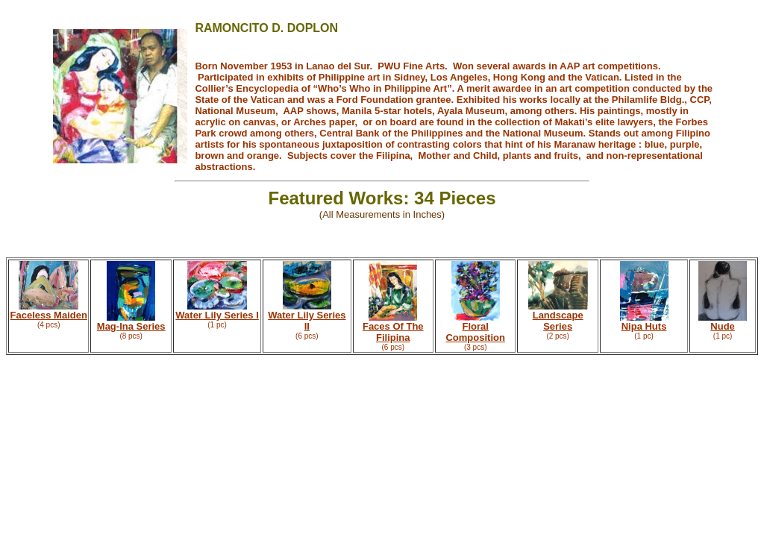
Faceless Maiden (48, 315)
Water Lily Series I (217, 315)
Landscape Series (558, 321)
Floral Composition (474, 332)
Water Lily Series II (306, 321)
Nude (722, 326)
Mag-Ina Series (131, 326)
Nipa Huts (644, 326)
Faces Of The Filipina (393, 332)
